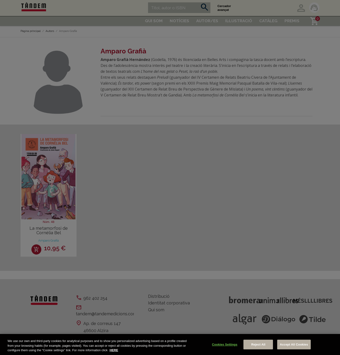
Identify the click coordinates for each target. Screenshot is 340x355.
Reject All (258, 344)
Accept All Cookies (294, 344)
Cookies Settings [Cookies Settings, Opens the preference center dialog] (225, 344)
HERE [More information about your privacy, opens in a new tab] (114, 350)
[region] (170, 344)
